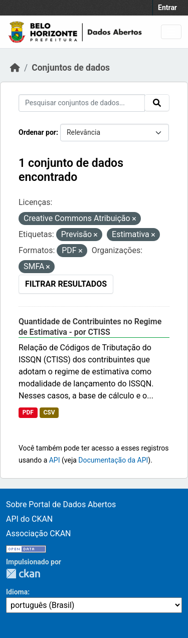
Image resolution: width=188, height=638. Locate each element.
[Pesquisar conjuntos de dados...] (82, 103)
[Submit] (156, 102)
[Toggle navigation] (171, 32)
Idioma (17, 592)
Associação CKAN (38, 533)
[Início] (15, 68)
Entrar (167, 8)
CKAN (23, 573)
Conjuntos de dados (71, 68)
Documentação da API (113, 460)
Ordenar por (37, 132)
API (54, 460)
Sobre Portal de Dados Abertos (61, 504)
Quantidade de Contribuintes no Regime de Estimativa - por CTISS (90, 327)
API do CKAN (29, 519)
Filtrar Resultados (66, 284)
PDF (28, 412)
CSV (49, 412)
